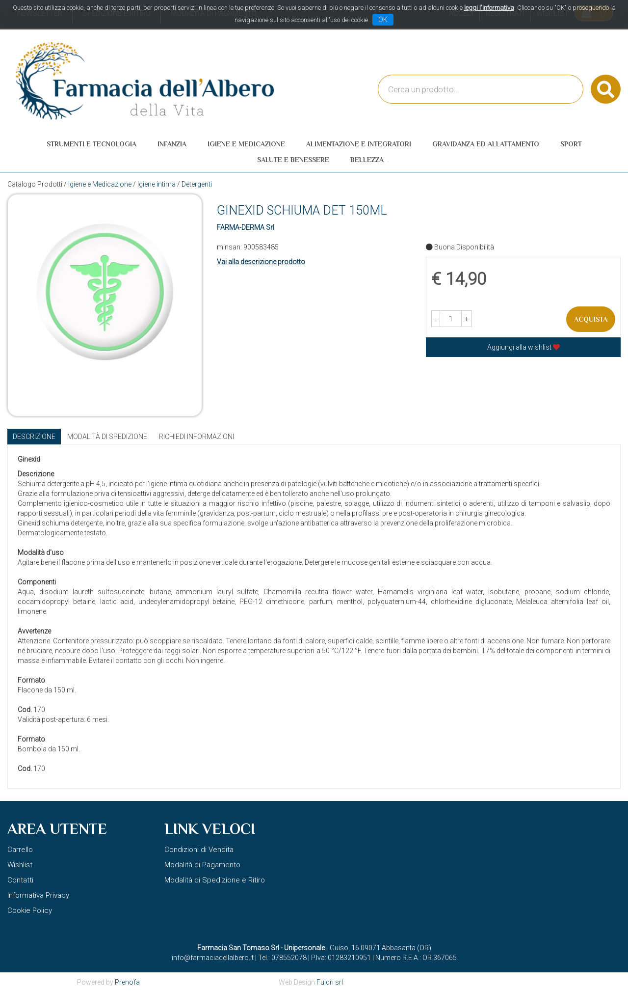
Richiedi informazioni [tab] (196, 437)
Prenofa (127, 982)
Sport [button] (571, 144)
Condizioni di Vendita (199, 849)
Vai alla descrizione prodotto (261, 262)
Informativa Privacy (38, 895)
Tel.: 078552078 (282, 958)
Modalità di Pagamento (202, 864)
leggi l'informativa (489, 7)
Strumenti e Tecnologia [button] (91, 144)
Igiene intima (156, 184)
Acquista (590, 319)
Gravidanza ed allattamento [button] (485, 144)
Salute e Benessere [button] (293, 160)
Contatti (20, 880)
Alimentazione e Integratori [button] (358, 144)
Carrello (20, 849)
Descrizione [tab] (34, 437)
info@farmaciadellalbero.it (213, 958)
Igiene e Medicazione (99, 184)
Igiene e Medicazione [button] (246, 144)
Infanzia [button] (171, 144)
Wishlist (19, 864)
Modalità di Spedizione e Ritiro (214, 880)
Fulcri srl (329, 982)
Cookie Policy (29, 910)
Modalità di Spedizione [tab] (107, 437)
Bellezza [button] (367, 160)
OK (383, 20)
